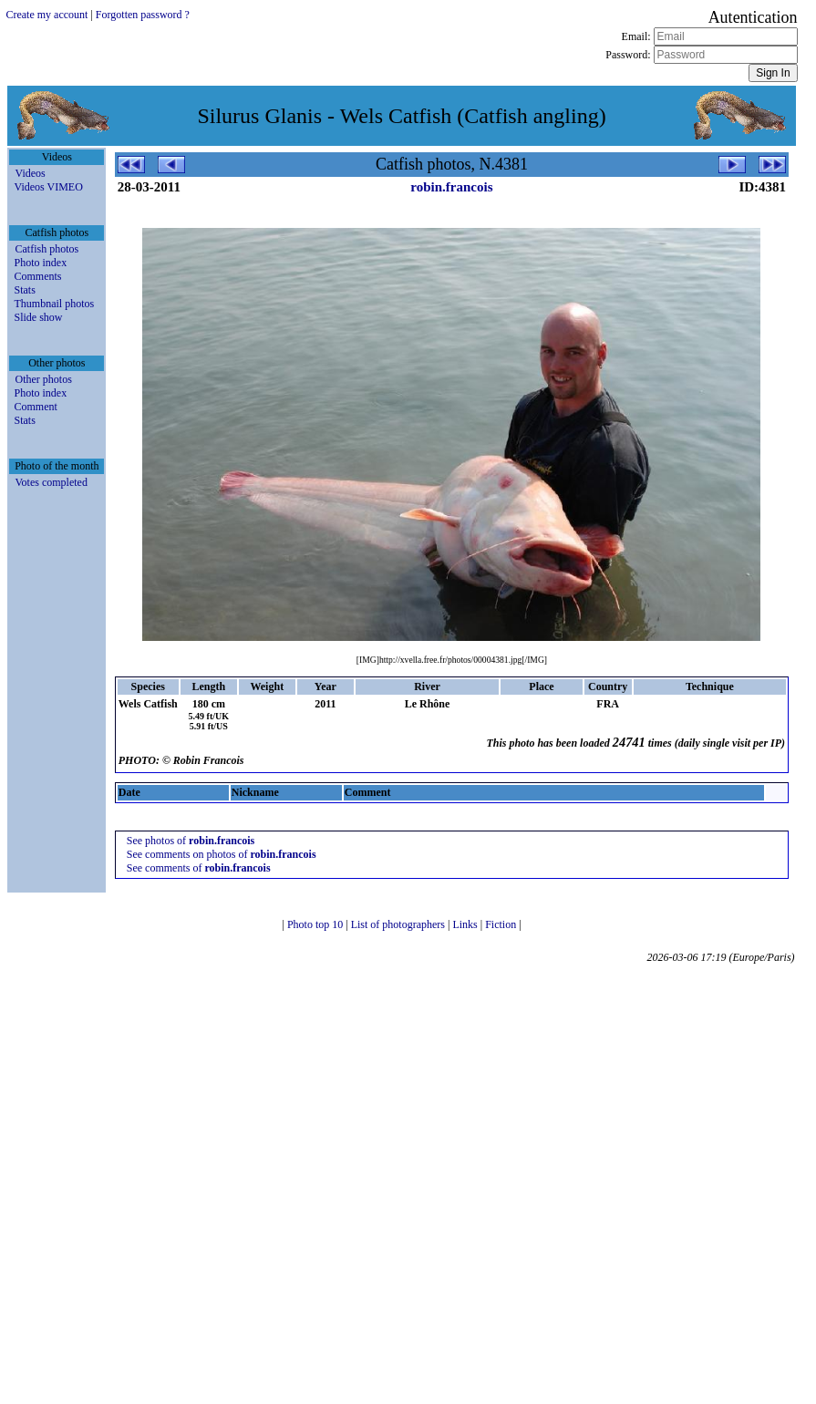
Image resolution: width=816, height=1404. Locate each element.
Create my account (46, 14)
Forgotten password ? (143, 14)
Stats (24, 290)
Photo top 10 (316, 924)
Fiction (502, 924)
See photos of (190, 840)
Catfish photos (46, 249)
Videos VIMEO (48, 187)
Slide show (38, 317)
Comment (35, 406)
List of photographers (399, 924)
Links (466, 924)
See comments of (199, 868)
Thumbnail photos (54, 303)
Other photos (43, 379)
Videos (30, 173)
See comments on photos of (221, 854)
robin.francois (451, 187)
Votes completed (51, 482)
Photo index (40, 262)
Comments (37, 276)
